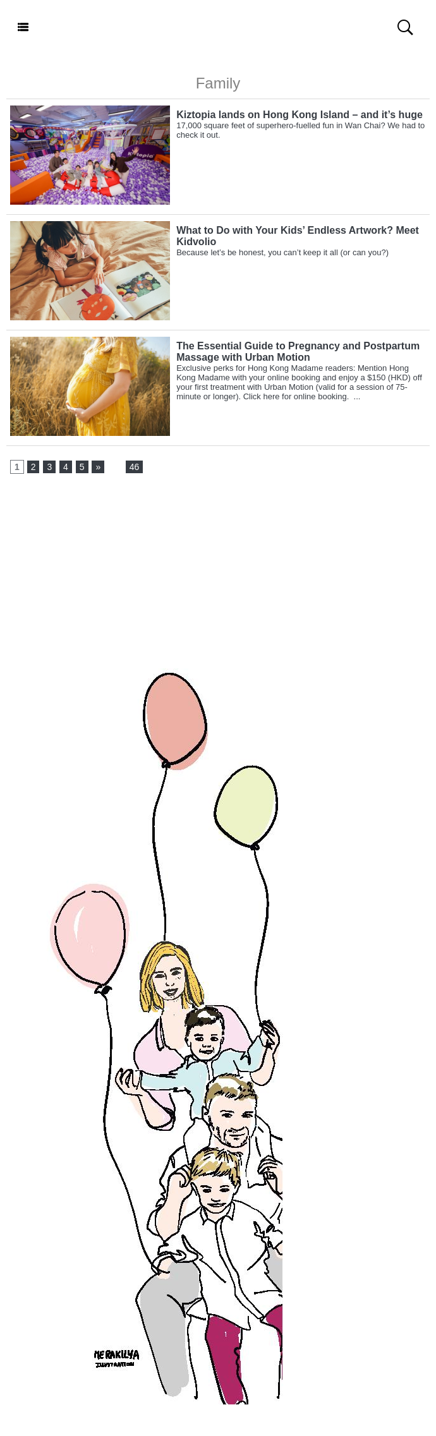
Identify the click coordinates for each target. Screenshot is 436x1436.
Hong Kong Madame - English (217, 27)
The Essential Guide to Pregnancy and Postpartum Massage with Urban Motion (298, 352)
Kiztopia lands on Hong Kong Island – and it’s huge (299, 114)
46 (135, 467)
